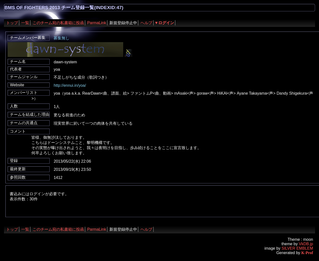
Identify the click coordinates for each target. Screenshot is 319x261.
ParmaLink (96, 23)
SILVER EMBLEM (297, 248)
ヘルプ (146, 23)
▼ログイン (164, 23)
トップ (12, 23)
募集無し (61, 38)
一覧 (25, 23)
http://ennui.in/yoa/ (70, 85)
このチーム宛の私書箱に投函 (58, 23)
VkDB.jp (306, 244)
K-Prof (307, 253)
